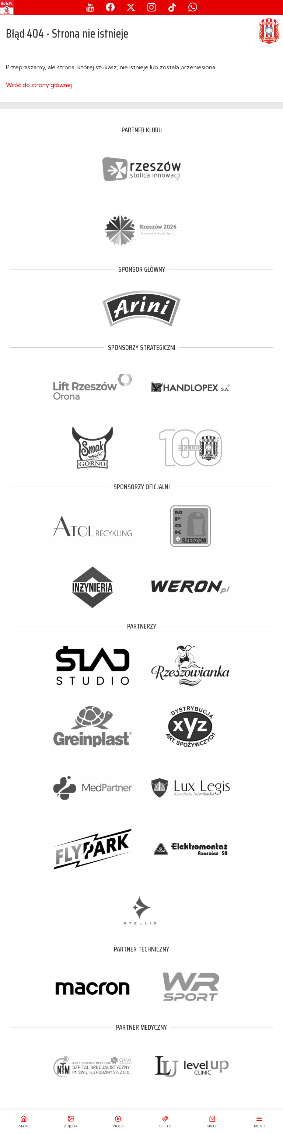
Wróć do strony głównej (39, 84)
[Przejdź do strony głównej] (23, 1122)
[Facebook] (110, 7)
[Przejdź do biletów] (165, 1122)
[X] (130, 7)
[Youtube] (90, 7)
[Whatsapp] (192, 7)
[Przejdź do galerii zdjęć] (70, 1122)
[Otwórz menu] (259, 1122)
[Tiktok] (172, 7)
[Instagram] (151, 7)
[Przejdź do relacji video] (118, 1122)
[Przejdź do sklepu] (212, 1122)
